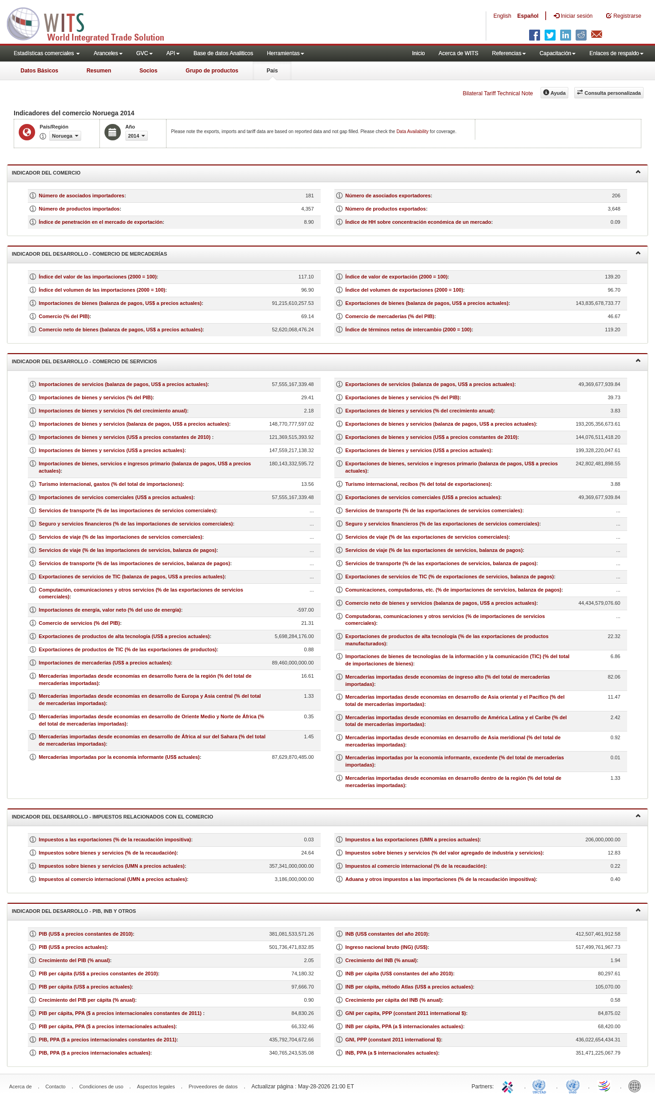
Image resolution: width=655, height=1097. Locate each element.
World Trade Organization (605, 1085)
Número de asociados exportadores (388, 195)
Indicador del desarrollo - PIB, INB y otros (326, 910)
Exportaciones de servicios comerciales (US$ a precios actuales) (422, 497)
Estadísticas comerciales (47, 53)
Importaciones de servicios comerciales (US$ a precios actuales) (116, 497)
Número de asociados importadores (82, 195)
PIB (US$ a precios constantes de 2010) (86, 934)
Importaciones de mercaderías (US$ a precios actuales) (105, 662)
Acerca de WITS (458, 53)
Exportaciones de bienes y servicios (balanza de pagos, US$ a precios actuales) (440, 424)
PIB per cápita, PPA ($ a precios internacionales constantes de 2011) (121, 1013)
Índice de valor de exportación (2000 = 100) (396, 276)
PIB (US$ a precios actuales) (73, 947)
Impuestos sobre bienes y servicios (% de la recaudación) (108, 852)
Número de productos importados (79, 208)
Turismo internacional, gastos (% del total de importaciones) (110, 484)
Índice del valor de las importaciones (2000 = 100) (97, 276)
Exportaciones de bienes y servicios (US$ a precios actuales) (418, 450)
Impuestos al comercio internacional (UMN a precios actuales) (113, 879)
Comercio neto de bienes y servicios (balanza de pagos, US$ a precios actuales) (440, 603)
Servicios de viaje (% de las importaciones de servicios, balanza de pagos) (127, 550)
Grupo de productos (212, 70)
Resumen (99, 70)
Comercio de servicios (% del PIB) (79, 623)
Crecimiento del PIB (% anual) (74, 960)
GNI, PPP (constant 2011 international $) (393, 1039)
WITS (91, 23)
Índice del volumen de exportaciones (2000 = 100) (404, 290)
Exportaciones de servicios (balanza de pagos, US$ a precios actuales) (429, 384)
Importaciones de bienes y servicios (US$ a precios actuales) (111, 450)
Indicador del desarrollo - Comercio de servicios (326, 360)
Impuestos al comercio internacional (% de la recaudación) (415, 866)
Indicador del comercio (326, 172)
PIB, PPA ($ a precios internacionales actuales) (95, 1053)
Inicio (418, 53)
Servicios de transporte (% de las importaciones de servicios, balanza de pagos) (134, 563)
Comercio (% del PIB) (64, 316)
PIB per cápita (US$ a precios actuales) (85, 986)
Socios (148, 70)
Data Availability (413, 131)
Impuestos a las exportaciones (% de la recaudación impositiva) (115, 839)
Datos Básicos (39, 70)
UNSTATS (573, 1085)
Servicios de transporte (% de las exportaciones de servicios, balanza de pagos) (440, 563)
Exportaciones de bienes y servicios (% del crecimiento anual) (419, 410)
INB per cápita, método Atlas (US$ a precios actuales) (409, 986)
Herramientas (285, 53)
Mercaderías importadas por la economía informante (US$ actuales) (119, 757)
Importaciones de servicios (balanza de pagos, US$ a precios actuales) (123, 384)
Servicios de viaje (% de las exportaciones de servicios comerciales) (427, 537)
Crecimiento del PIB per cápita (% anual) (87, 1000)
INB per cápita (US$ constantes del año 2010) (399, 973)
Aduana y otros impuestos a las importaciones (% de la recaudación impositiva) (440, 879)
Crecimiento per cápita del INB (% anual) (393, 1000)
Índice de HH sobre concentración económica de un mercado (418, 222)
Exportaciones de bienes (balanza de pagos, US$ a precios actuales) (427, 303)
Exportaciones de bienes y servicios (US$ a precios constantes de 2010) (431, 437)
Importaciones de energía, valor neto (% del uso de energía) (110, 610)
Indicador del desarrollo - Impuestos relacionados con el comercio (326, 816)
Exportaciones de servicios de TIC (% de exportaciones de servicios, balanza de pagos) (449, 576)
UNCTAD (541, 1085)
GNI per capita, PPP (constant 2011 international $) (405, 1013)
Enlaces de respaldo (616, 53)
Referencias (509, 53)
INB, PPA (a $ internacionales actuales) (391, 1053)
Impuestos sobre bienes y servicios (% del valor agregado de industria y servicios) (443, 852)
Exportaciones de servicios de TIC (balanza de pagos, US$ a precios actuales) (131, 576)
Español (528, 16)
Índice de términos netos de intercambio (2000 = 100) (408, 329)
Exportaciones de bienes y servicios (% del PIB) (402, 397)
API (173, 53)
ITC (509, 1085)
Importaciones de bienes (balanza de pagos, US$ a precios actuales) (120, 303)
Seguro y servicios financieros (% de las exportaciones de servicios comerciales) (442, 523)
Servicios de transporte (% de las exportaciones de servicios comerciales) (433, 510)
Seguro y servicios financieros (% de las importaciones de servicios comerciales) (136, 523)
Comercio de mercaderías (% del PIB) (389, 316)
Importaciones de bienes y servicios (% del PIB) (95, 397)
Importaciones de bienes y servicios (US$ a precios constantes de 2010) (125, 437)
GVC (144, 53)
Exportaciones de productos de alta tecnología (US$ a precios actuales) (124, 636)
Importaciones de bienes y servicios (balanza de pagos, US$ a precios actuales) (134, 424)
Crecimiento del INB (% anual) (380, 960)
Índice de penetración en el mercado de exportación (100, 222)
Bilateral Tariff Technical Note (498, 93)
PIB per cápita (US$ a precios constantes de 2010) (98, 973)
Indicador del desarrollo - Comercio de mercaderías (326, 253)
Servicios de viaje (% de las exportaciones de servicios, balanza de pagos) (434, 550)
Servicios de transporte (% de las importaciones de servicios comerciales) (127, 510)
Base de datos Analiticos (223, 53)
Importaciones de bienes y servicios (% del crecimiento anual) (113, 410)
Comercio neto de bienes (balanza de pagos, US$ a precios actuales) (121, 329)
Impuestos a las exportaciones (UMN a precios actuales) (412, 839)
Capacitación (558, 53)
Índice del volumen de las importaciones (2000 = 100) (102, 290)
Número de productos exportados (385, 208)
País (272, 70)
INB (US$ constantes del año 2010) (386, 934)
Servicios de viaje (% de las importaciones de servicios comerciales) (120, 537)
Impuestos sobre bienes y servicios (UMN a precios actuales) (112, 866)
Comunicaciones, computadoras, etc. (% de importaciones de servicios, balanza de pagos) (453, 589)
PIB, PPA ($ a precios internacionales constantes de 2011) (108, 1039)
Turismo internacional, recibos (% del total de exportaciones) (417, 484)
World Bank (637, 1085)
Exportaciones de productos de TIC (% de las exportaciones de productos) (128, 649)
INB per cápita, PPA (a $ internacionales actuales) (404, 1026)
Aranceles (108, 53)
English (502, 16)
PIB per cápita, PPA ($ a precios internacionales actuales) (107, 1026)
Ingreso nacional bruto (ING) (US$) (386, 947)
